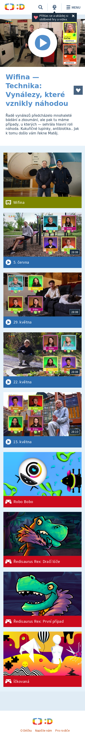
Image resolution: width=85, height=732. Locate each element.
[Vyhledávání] (40, 7)
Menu (72, 7)
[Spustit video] (42, 43)
